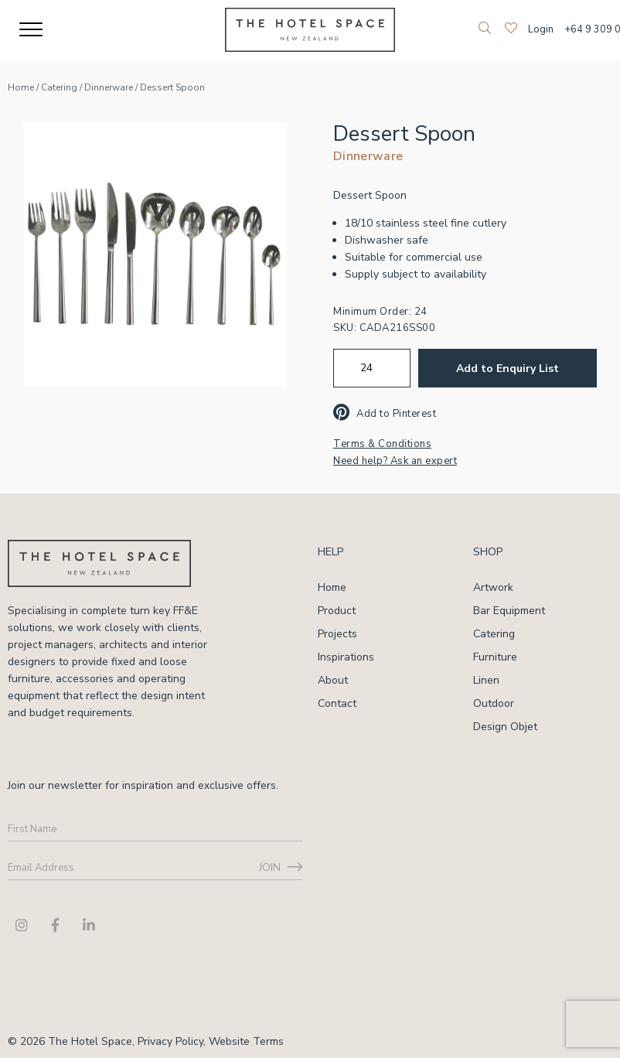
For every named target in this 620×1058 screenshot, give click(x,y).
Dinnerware (108, 87)
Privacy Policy (170, 1041)
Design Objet (505, 726)
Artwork (493, 587)
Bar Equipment (509, 610)
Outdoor (493, 703)
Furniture (495, 657)
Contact (337, 703)
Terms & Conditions (382, 444)
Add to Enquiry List (507, 368)
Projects (337, 633)
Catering (59, 87)
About (333, 680)
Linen (486, 680)
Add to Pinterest (384, 414)
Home (21, 87)
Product (337, 610)
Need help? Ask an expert (395, 461)
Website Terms (246, 1041)
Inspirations (346, 657)
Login (541, 29)
